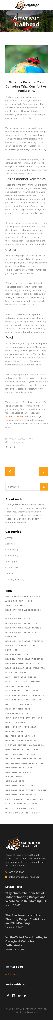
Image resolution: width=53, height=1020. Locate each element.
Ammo (8, 538)
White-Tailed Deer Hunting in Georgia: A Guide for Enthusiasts (26, 941)
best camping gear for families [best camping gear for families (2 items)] (20, 634)
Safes (8, 573)
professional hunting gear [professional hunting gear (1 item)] (24, 799)
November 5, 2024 (15, 949)
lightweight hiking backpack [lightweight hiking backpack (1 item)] (25, 745)
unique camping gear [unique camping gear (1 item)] (19, 808)
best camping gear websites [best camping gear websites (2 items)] (24, 641)
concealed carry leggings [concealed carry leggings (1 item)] (23, 700)
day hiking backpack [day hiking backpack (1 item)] (19, 704)
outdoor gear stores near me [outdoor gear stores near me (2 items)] (26, 790)
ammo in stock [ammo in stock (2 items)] (15, 605)
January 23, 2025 (14, 927)
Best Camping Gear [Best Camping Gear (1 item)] (18, 619)
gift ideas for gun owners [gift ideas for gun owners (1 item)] (23, 718)
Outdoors (10, 567)
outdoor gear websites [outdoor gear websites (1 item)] (21, 795)
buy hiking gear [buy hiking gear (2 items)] (16, 673)
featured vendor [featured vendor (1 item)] (17, 713)
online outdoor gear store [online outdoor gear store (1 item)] (24, 763)
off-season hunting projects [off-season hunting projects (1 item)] (25, 759)
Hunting (9, 561)
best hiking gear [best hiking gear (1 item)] (16, 654)
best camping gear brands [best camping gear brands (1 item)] (23, 628)
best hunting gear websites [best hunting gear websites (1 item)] (24, 659)
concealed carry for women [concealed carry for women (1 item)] (25, 695)
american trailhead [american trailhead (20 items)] (19, 601)
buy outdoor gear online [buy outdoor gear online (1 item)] (23, 682)
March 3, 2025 (12, 905)
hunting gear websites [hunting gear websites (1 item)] (21, 741)
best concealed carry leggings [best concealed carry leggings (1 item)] (20, 648)
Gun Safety (10, 555)
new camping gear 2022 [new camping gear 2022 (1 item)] (21, 754)
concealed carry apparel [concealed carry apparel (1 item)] (22, 691)
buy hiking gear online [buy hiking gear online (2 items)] (21, 677)
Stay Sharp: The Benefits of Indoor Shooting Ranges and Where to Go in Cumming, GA (26, 897)
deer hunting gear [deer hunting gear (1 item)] (18, 709)
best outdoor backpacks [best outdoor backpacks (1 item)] (22, 663)
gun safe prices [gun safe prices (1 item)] (16, 722)
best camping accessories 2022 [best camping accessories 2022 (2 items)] (23, 612)
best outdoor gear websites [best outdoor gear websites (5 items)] (25, 668)
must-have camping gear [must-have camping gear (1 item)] (22, 750)
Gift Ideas (10, 549)
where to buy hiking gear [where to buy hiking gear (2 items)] (23, 813)
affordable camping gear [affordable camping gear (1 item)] (23, 596)
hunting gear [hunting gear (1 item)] (14, 731)
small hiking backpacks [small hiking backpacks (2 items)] (21, 804)
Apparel (9, 544)
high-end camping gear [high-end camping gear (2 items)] (21, 727)
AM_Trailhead (11, 974)
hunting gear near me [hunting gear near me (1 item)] (20, 736)
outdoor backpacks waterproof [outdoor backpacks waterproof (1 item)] (19, 774)
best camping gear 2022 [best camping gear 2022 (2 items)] (21, 623)
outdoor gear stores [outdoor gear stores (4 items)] (20, 786)
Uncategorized (17, 442)
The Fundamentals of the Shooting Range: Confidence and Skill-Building (25, 919)
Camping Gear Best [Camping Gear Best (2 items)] (18, 686)
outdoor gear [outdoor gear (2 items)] (15, 781)
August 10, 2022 (15, 438)
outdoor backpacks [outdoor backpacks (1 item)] (19, 768)
